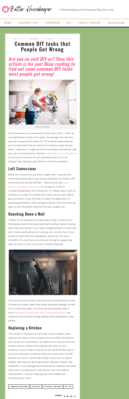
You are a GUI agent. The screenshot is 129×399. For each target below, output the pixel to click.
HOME (7, 23)
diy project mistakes (52, 386)
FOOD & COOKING (89, 23)
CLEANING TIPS (28, 23)
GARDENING (52, 23)
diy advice (36, 386)
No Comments (48, 39)
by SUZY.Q (34, 39)
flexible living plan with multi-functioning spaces (40, 312)
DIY (69, 23)
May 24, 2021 (20, 39)
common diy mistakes (19, 386)
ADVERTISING (116, 23)
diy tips (68, 386)
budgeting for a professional (60, 153)
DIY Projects (65, 39)
